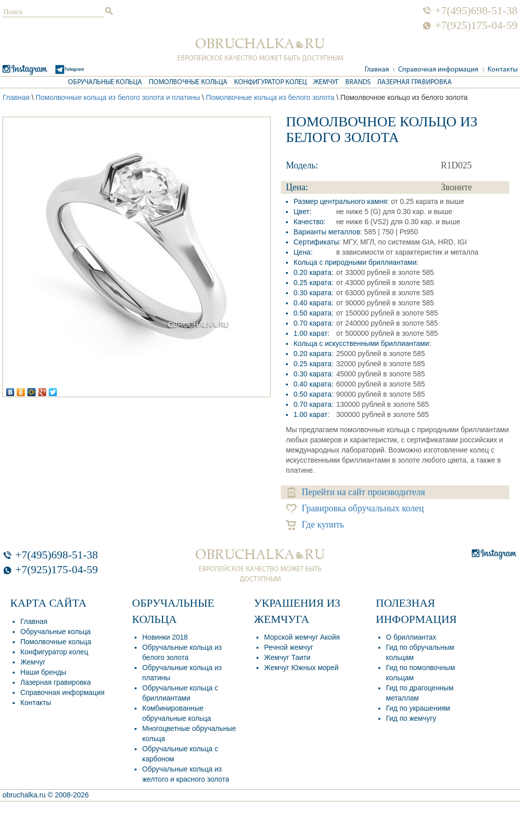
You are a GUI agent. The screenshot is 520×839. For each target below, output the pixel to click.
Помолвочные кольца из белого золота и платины (118, 97)
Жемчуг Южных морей (301, 667)
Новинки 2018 (165, 637)
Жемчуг (326, 82)
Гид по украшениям (418, 708)
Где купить (315, 525)
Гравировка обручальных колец (355, 508)
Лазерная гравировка (414, 82)
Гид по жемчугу (411, 718)
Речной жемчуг (288, 647)
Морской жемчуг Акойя (302, 637)
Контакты (502, 70)
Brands (358, 82)
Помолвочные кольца (188, 82)
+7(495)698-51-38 (476, 10)
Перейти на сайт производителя (356, 492)
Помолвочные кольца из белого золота (270, 97)
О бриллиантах (411, 637)
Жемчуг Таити (287, 657)
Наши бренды (43, 672)
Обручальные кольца (105, 82)
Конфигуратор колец (270, 82)
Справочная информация (438, 70)
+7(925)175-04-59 (476, 25)
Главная (377, 70)
